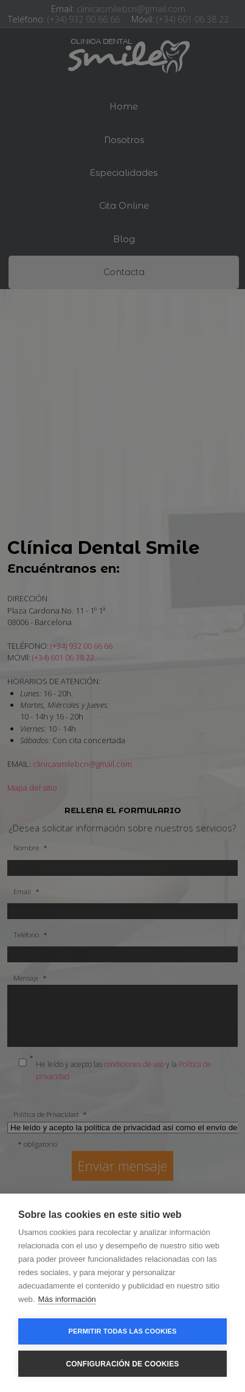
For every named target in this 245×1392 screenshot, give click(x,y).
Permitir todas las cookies (123, 1331)
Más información (66, 1299)
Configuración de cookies (122, 1364)
